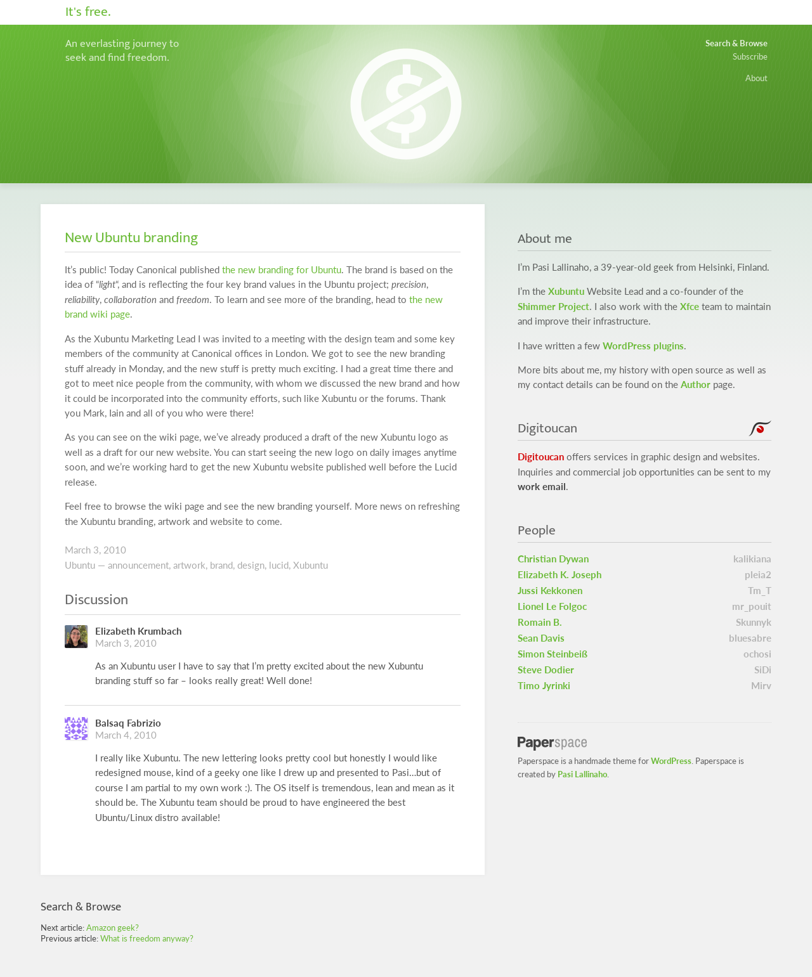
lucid (279, 565)
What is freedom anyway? (146, 938)
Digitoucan (541, 456)
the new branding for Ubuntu (281, 269)
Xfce (689, 306)
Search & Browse (736, 43)
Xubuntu (310, 565)
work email (542, 486)
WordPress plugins (643, 345)
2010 (114, 550)
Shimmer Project (553, 306)
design (251, 565)
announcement (138, 565)
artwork (189, 565)
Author (695, 384)
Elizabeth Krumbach (138, 631)
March (78, 550)
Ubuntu (80, 565)
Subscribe (750, 56)
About (756, 78)
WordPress (671, 761)
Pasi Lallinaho (582, 774)
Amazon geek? (112, 927)
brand (221, 565)
